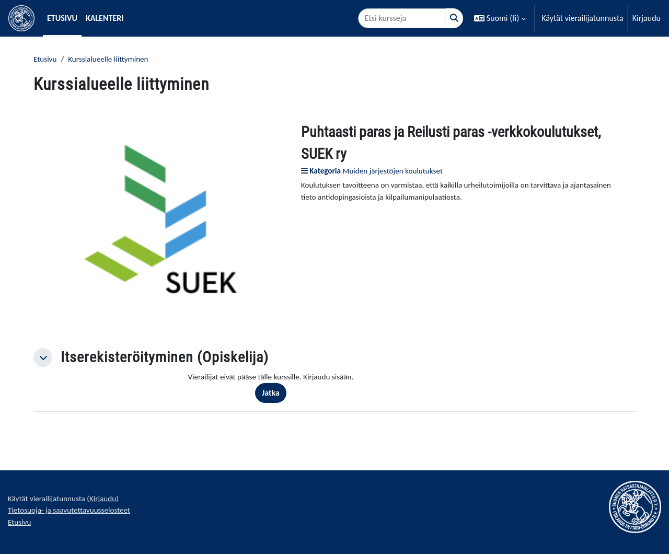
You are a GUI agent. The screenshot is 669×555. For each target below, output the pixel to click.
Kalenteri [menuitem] (105, 18)
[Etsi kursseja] (401, 18)
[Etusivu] (21, 18)
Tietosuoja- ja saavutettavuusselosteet (72, 513)
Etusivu (45, 59)
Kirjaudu (646, 18)
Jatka (275, 394)
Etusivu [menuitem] (62, 18)
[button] (500, 18)
